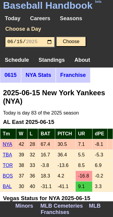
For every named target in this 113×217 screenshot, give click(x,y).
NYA (7, 144)
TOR (8, 165)
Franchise (73, 75)
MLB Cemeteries (61, 206)
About (82, 60)
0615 (11, 75)
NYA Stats (38, 75)
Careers (40, 18)
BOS (8, 175)
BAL (7, 186)
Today (12, 18)
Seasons (71, 18)
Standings (52, 60)
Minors (24, 206)
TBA (7, 154)
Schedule (17, 60)
